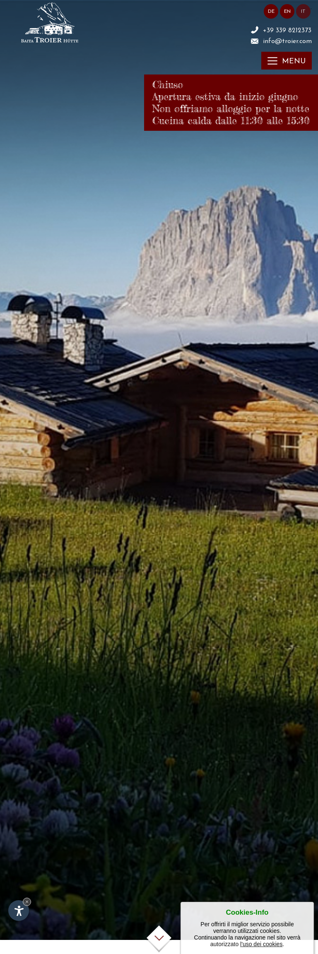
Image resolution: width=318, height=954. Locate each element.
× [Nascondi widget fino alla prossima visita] (27, 902)
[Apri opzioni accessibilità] (18, 910)
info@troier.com (287, 41)
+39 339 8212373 (287, 30)
